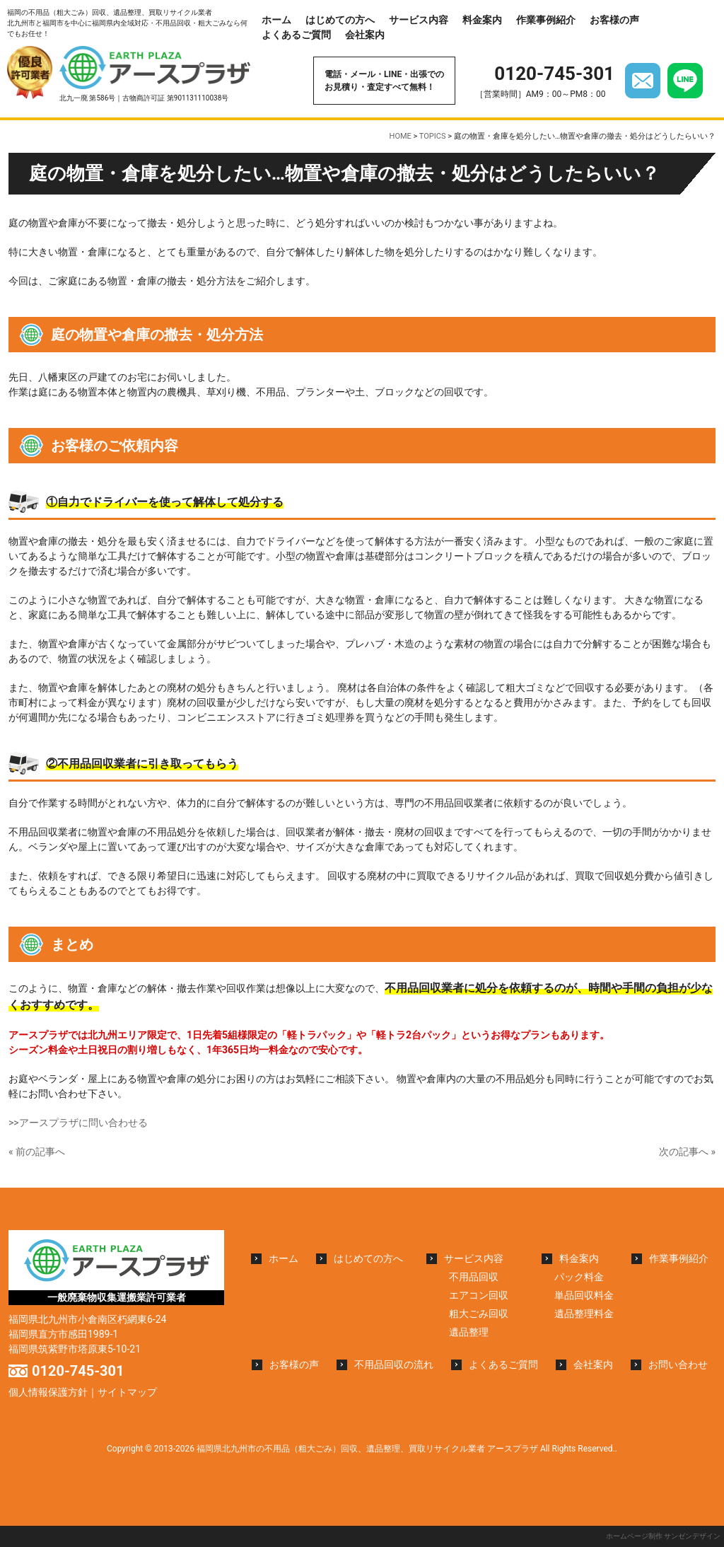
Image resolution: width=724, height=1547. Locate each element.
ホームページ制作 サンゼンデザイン (663, 1536)
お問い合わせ (678, 1364)
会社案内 (365, 34)
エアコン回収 (478, 1295)
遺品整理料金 (584, 1313)
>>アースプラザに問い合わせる (78, 1122)
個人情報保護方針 (48, 1392)
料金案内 (482, 19)
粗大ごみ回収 (478, 1313)
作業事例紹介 (546, 19)
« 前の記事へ (36, 1151)
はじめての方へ (340, 19)
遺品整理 (469, 1332)
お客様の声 (614, 19)
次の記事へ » (687, 1151)
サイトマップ (127, 1392)
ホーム (276, 19)
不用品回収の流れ (393, 1364)
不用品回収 (473, 1276)
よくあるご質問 (296, 34)
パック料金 (579, 1276)
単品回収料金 (584, 1295)
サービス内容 (418, 19)
